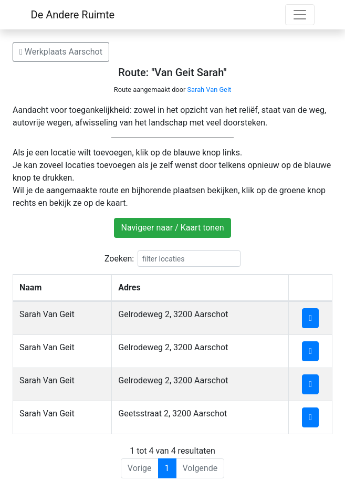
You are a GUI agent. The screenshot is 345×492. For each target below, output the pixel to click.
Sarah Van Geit (209, 89)
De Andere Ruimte (73, 14)
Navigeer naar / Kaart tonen (172, 228)
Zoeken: (172, 258)
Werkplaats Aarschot (60, 52)
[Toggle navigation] (300, 14)
